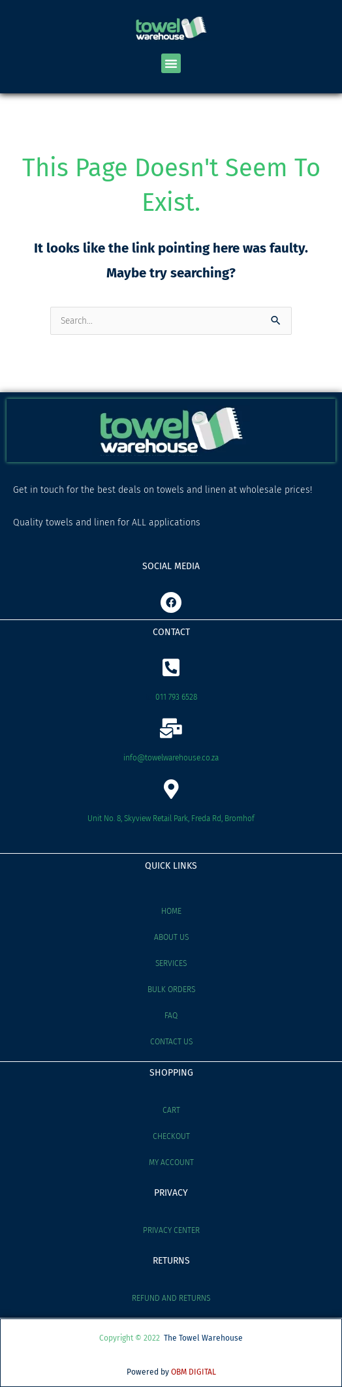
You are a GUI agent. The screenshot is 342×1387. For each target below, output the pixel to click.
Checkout (171, 1136)
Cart (171, 1110)
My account (171, 1162)
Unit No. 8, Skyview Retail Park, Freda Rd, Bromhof (171, 818)
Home (171, 911)
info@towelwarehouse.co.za (171, 757)
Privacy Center (171, 1230)
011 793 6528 (176, 697)
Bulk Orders (171, 989)
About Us (171, 937)
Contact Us (171, 1041)
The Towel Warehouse (203, 1338)
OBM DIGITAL (193, 1372)
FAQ (171, 1015)
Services (171, 963)
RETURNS (171, 1260)
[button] (171, 63)
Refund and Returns (171, 1298)
